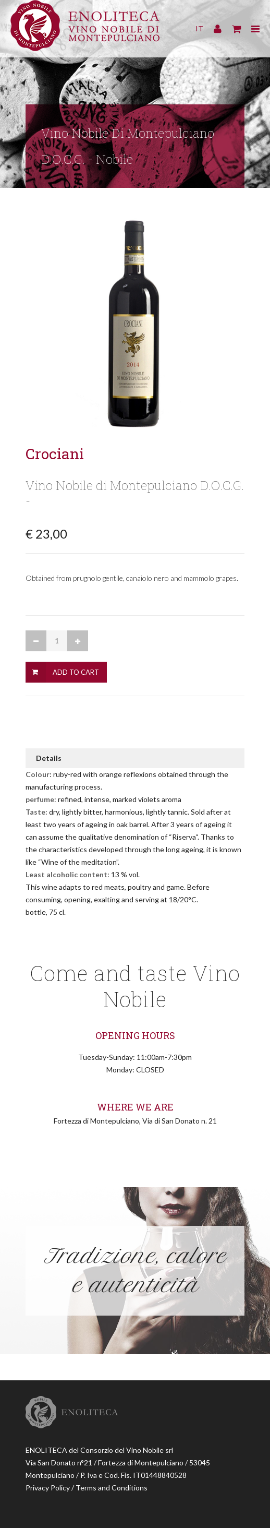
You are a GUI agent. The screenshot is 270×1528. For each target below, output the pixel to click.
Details (49, 758)
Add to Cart (76, 672)
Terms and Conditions (112, 1487)
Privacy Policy (48, 1487)
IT (199, 28)
